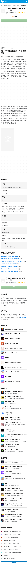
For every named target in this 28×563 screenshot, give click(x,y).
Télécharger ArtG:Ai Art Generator (10, 271)
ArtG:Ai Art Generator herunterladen (10, 258)
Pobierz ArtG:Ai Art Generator (9, 263)
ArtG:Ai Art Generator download (9, 266)
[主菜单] (26, 1)
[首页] (1, 5)
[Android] (5, 5)
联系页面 (23, 317)
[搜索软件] (23, 1)
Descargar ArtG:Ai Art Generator (9, 256)
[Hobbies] (14, 5)
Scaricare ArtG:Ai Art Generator (9, 269)
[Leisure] (9, 5)
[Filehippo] (5, 1)
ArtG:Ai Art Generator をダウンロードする (12, 261)
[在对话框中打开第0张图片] (7, 139)
